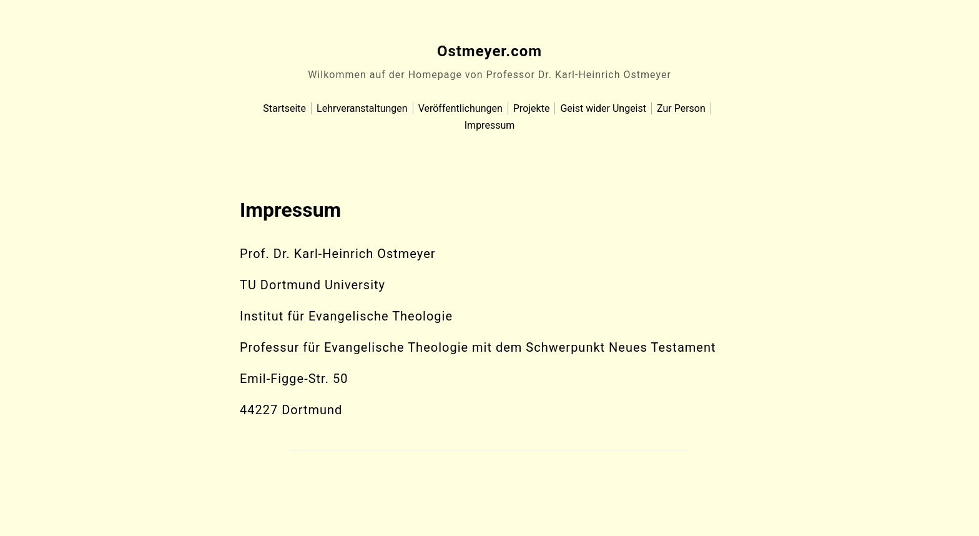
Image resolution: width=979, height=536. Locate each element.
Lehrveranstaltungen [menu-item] (362, 108)
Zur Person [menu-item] (681, 108)
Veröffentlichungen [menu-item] (460, 108)
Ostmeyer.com (489, 51)
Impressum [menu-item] (490, 125)
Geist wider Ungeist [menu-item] (603, 108)
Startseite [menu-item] (284, 108)
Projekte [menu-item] (531, 108)
